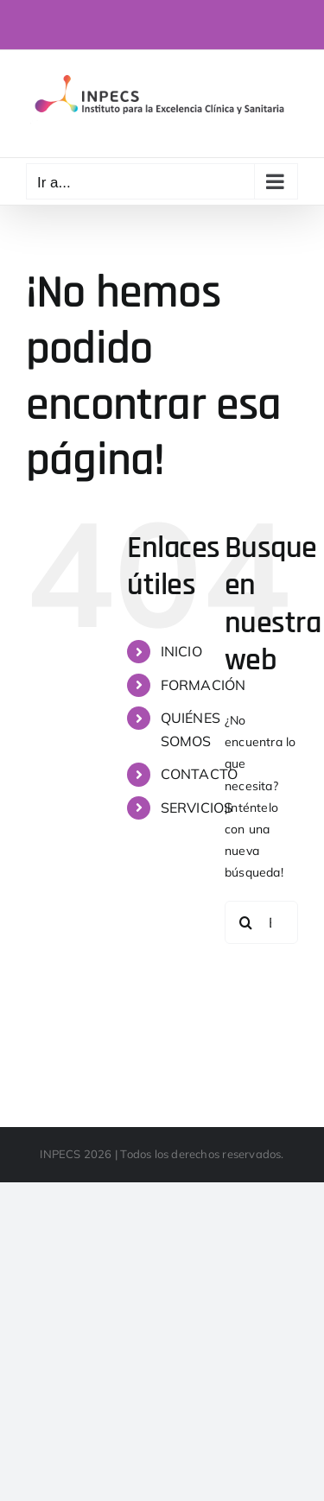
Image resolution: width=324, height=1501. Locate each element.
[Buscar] (246, 922)
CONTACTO (199, 773)
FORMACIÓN (203, 685)
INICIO (181, 651)
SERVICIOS (197, 807)
